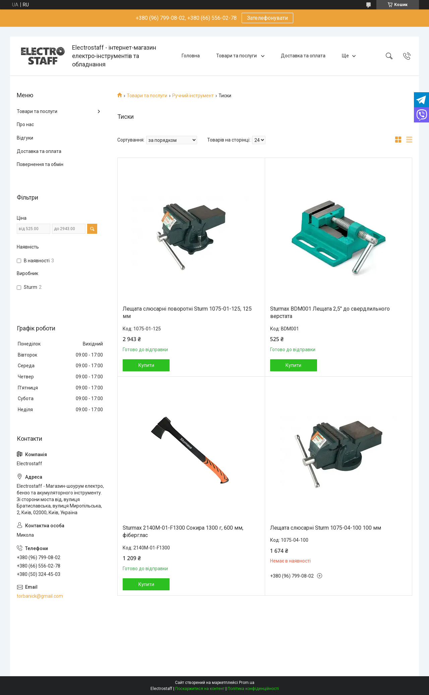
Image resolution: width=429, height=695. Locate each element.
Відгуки (25, 138)
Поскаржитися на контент (200, 688)
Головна (191, 55)
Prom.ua (246, 682)
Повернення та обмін (40, 164)
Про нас (25, 124)
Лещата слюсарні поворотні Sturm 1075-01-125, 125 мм (187, 312)
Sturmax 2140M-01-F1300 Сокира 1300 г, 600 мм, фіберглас (183, 531)
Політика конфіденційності (253, 688)
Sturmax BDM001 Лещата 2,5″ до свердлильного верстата (330, 312)
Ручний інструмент (193, 95)
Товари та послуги (237, 55)
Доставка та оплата (303, 55)
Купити (146, 365)
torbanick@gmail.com (40, 596)
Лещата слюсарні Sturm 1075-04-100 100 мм (325, 528)
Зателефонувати (267, 18)
